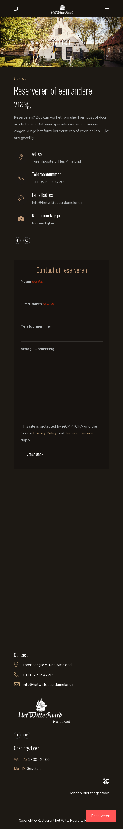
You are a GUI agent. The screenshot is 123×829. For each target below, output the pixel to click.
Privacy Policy (45, 433)
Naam (32, 281)
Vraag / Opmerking (37, 348)
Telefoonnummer (36, 326)
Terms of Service (79, 433)
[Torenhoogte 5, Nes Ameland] (61, 562)
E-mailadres (37, 304)
